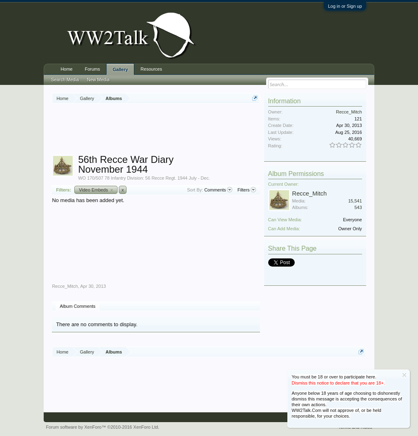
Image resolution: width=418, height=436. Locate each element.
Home (66, 69)
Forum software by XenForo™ (102, 427)
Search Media (65, 79)
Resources (151, 69)
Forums (92, 69)
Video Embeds (96, 189)
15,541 (355, 200)
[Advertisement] (200, 130)
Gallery (120, 69)
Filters (247, 190)
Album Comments (77, 306)
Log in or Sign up (345, 6)
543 (358, 207)
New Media (98, 79)
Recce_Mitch (65, 286)
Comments (218, 190)
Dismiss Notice (404, 375)
